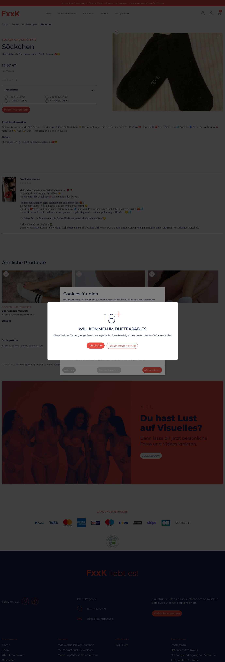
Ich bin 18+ (95, 345)
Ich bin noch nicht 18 (122, 345)
